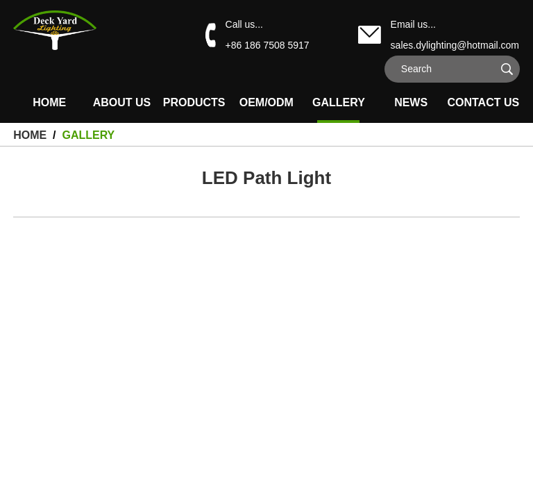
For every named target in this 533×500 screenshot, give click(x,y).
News (411, 102)
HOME (49, 102)
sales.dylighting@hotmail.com (455, 45)
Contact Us (483, 102)
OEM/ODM (266, 102)
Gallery (338, 102)
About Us (122, 102)
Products (194, 102)
